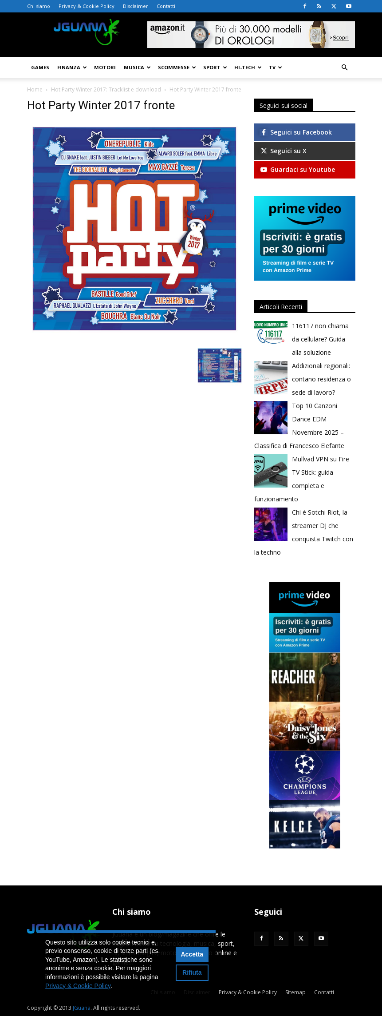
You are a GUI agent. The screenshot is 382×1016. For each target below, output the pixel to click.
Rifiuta (192, 972)
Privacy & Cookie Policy (86, 6)
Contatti (166, 6)
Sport (215, 67)
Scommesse (177, 67)
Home (35, 89)
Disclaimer (135, 6)
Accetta (192, 954)
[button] (344, 68)
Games (40, 67)
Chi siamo (38, 6)
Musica (137, 67)
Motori (105, 67)
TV (275, 67)
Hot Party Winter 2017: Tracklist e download (106, 89)
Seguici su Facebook (296, 132)
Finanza (72, 67)
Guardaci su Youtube (297, 169)
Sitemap (295, 992)
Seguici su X (283, 151)
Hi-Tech (248, 67)
